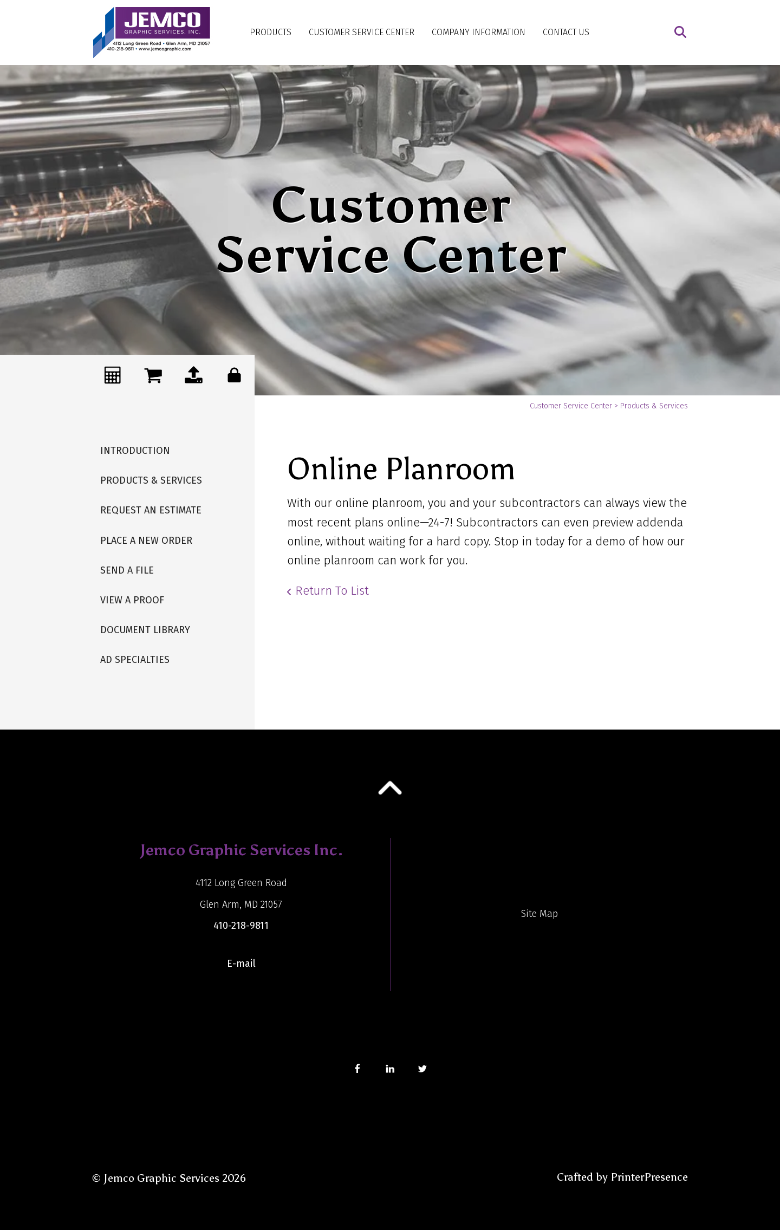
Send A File (127, 570)
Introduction (135, 451)
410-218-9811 (241, 926)
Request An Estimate (151, 510)
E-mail (241, 963)
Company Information (478, 32)
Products (270, 32)
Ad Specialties (135, 660)
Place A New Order (146, 540)
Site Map (539, 914)
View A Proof (132, 600)
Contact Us (566, 32)
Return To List (332, 590)
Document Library (145, 630)
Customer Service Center (361, 32)
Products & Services (151, 480)
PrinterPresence (649, 1176)
